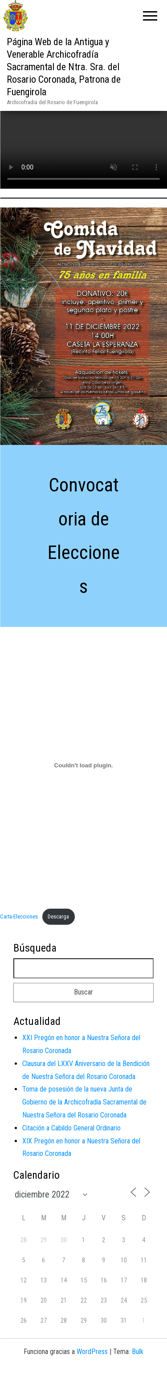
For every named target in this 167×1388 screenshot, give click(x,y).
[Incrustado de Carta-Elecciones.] (83, 784)
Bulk (137, 1370)
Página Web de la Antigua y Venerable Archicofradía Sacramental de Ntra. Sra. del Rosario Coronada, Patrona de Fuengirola (64, 66)
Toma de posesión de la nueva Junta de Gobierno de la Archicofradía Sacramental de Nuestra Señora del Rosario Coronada (84, 1121)
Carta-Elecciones (19, 934)
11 (144, 1279)
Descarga (58, 934)
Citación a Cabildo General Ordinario (71, 1146)
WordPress (92, 1370)
